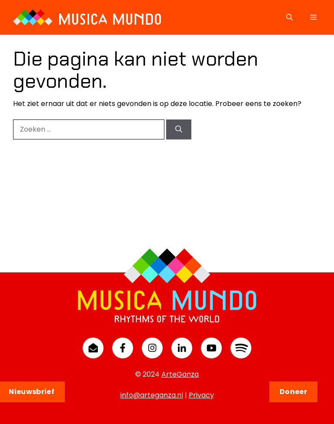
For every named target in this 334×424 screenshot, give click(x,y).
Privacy (201, 395)
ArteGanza (180, 374)
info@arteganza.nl (151, 395)
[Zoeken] (178, 129)
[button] (289, 17)
